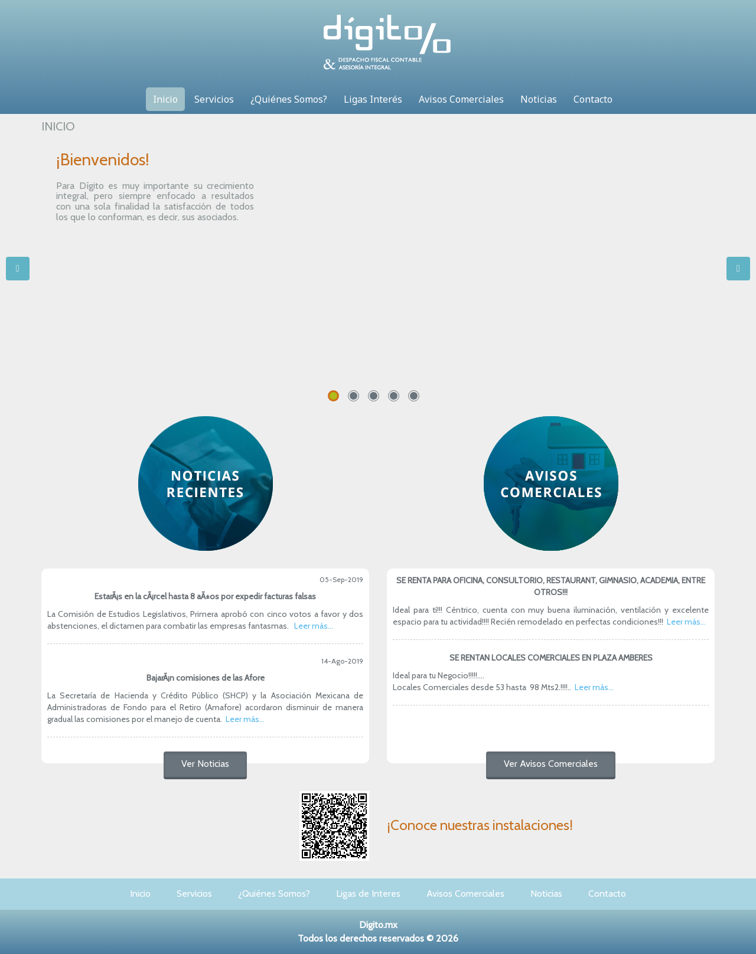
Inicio (165, 99)
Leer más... (313, 625)
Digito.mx (378, 924)
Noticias (538, 99)
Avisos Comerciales (461, 99)
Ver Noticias (205, 763)
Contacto (592, 99)
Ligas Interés (373, 99)
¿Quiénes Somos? (288, 99)
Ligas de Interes (368, 893)
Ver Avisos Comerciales (551, 763)
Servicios (214, 99)
